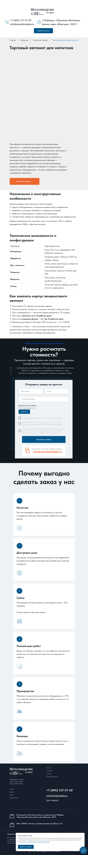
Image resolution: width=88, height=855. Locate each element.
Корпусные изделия (40, 40)
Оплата (12, 789)
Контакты (12, 792)
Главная (12, 40)
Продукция (24, 40)
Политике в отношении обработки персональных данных (36, 841)
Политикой (26, 424)
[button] (43, 30)
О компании (49, 770)
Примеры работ (14, 797)
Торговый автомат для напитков (65, 40)
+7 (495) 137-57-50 (59, 790)
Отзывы (11, 795)
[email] (57, 391)
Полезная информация (52, 776)
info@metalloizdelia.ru (56, 795)
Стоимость (48, 773)
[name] (31, 391)
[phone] (44, 399)
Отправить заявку (43, 439)
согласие (30, 418)
